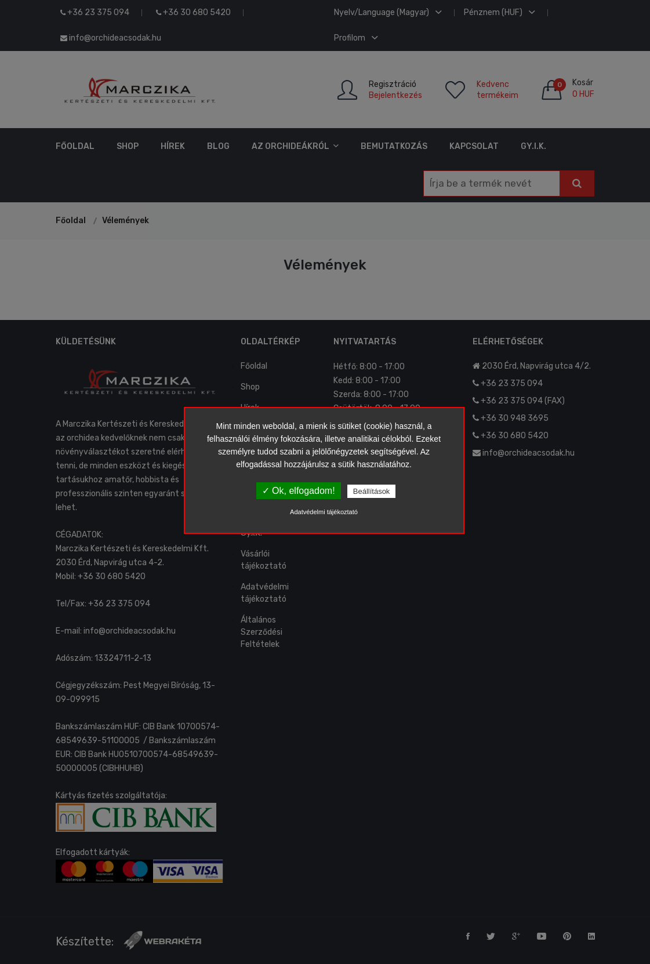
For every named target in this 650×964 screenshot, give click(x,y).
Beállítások (371, 491)
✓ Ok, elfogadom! (298, 491)
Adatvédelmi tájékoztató (324, 511)
